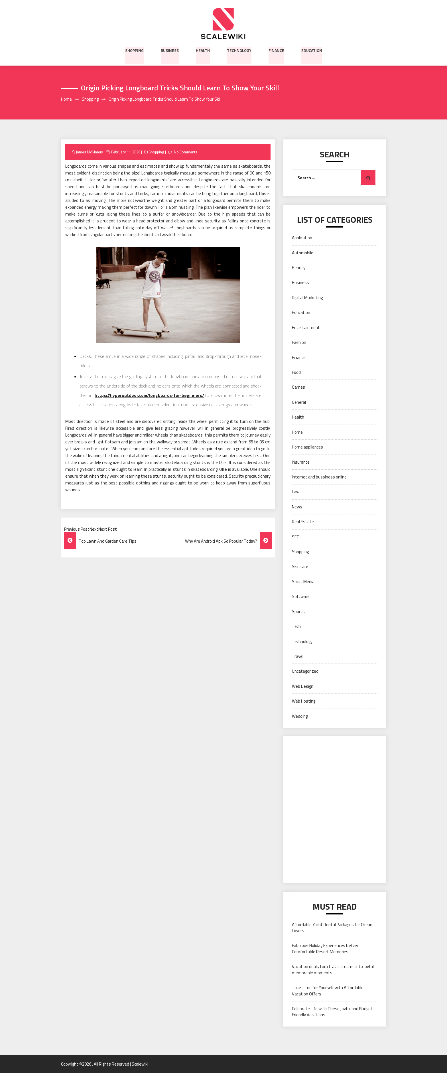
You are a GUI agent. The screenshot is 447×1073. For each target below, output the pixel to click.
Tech (296, 626)
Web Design (302, 686)
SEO (296, 537)
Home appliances (307, 447)
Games (298, 387)
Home (297, 432)
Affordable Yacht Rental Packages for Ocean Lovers (332, 927)
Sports (298, 611)
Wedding (300, 716)
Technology (239, 50)
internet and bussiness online (319, 477)
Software (301, 596)
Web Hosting (303, 701)
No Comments (185, 152)
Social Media (303, 581)
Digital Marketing (307, 297)
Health (203, 50)
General (299, 402)
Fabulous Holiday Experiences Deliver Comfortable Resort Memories (325, 948)
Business (170, 50)
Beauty (298, 268)
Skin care (300, 566)
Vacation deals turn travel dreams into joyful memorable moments (333, 970)
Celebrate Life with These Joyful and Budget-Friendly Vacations (333, 1012)
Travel (297, 656)
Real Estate (303, 522)
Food (296, 372)
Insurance (301, 462)
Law (295, 492)
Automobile (302, 253)
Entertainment (306, 327)
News (297, 507)
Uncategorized (305, 671)
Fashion (299, 342)
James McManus (89, 152)
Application (302, 238)
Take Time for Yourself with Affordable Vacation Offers (327, 991)
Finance (276, 50)
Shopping (134, 50)
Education (311, 50)
